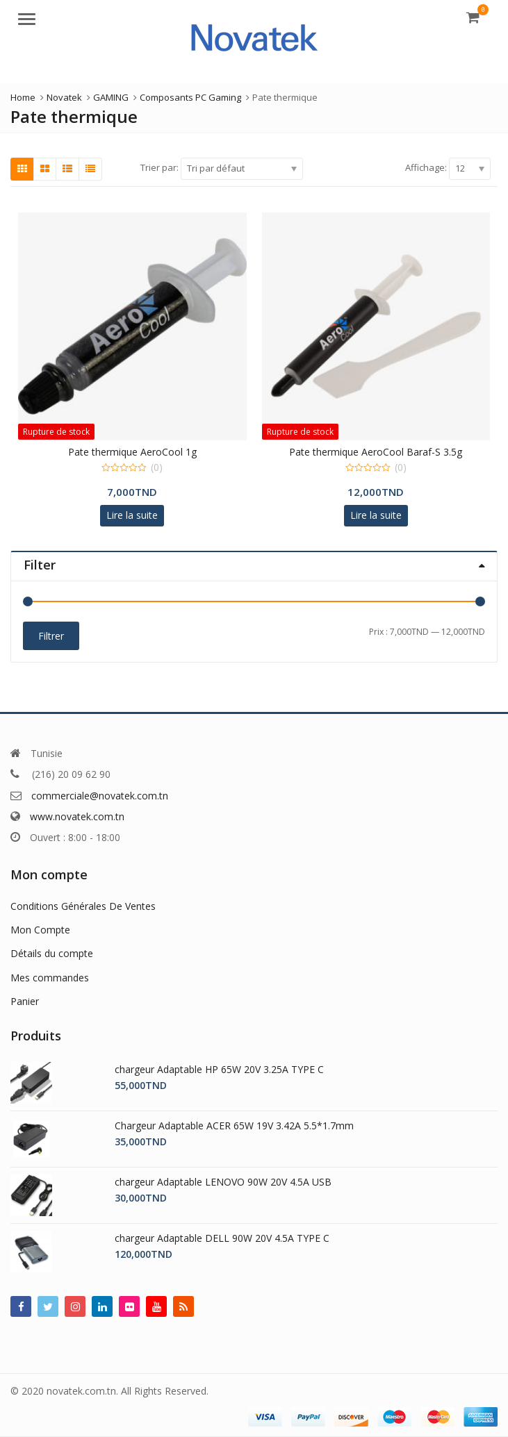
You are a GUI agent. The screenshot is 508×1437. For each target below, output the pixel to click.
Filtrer (51, 635)
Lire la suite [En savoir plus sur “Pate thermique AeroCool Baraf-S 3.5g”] (376, 515)
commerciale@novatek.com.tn (99, 795)
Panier (24, 1001)
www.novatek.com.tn (77, 816)
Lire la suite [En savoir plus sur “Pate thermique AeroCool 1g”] (132, 515)
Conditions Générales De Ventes (83, 906)
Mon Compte (40, 929)
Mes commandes (49, 977)
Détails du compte (51, 953)
